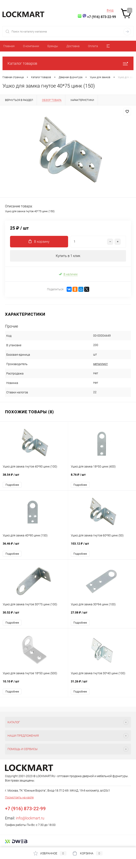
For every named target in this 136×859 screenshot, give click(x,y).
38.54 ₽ (34, 477)
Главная (9, 46)
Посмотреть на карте (19, 797)
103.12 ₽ (102, 546)
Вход (110, 10)
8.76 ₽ (102, 477)
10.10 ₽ (34, 683)
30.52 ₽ (34, 615)
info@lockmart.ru (30, 818)
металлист (100, 364)
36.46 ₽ (34, 546)
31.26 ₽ (102, 683)
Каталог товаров (68, 63)
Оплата (93, 46)
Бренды (52, 46)
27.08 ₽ (102, 615)
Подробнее (12, 484)
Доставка (73, 46)
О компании (31, 46)
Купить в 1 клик (68, 256)
